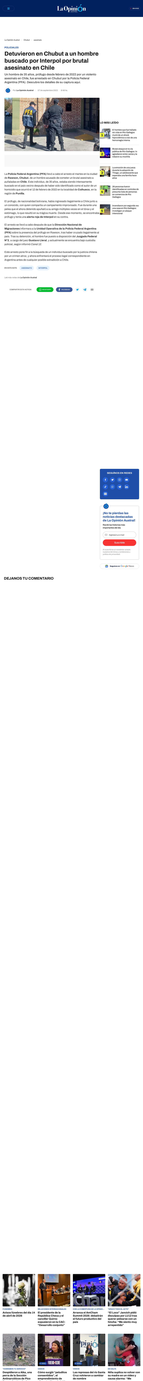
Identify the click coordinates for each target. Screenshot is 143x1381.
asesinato (38, 40)
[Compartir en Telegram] (84, 289)
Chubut (27, 40)
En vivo (136, 8)
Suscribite (119, 542)
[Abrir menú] (8, 8)
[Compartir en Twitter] (77, 289)
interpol (43, 268)
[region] (71, 27)
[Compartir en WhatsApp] (45, 289)
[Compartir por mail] (92, 289)
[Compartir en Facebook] (64, 289)
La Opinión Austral (12, 40)
